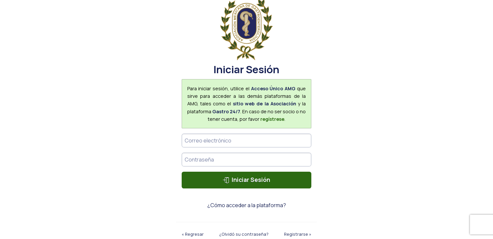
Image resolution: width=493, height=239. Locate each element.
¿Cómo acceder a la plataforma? (246, 205)
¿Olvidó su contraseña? (244, 234)
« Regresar (193, 234)
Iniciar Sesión (246, 180)
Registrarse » (297, 234)
